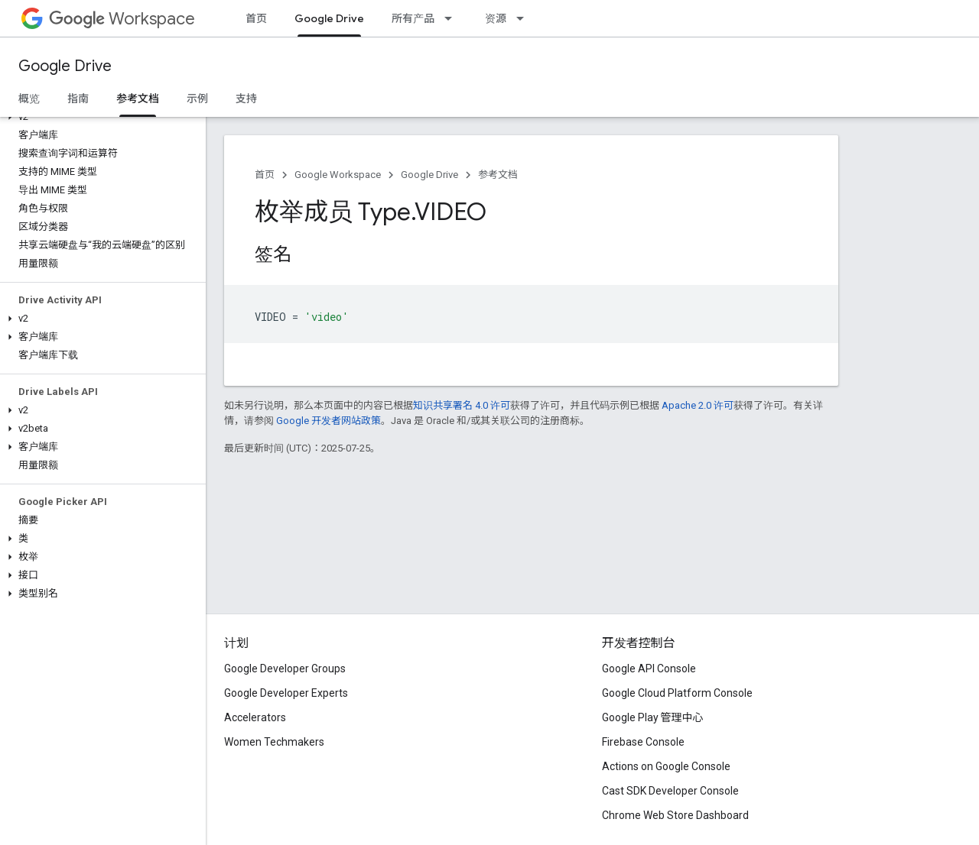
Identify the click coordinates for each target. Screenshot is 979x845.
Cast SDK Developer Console (670, 791)
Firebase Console (643, 742)
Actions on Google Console (666, 766)
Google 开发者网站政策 (328, 420)
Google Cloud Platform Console (677, 693)
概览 (29, 98)
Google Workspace (337, 174)
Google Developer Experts (286, 693)
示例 (197, 98)
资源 (495, 18)
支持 (246, 98)
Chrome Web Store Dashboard (675, 815)
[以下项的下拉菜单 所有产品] (452, 18)
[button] (100, 117)
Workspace (122, 18)
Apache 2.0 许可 (697, 405)
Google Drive (65, 66)
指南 (78, 98)
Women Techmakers (274, 742)
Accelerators (255, 717)
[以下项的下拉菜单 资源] (524, 18)
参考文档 (498, 174)
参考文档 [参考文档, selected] (137, 98)
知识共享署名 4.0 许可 (461, 405)
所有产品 (413, 18)
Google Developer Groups (285, 668)
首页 (256, 18)
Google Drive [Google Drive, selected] (329, 18)
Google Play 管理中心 (653, 717)
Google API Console (649, 668)
